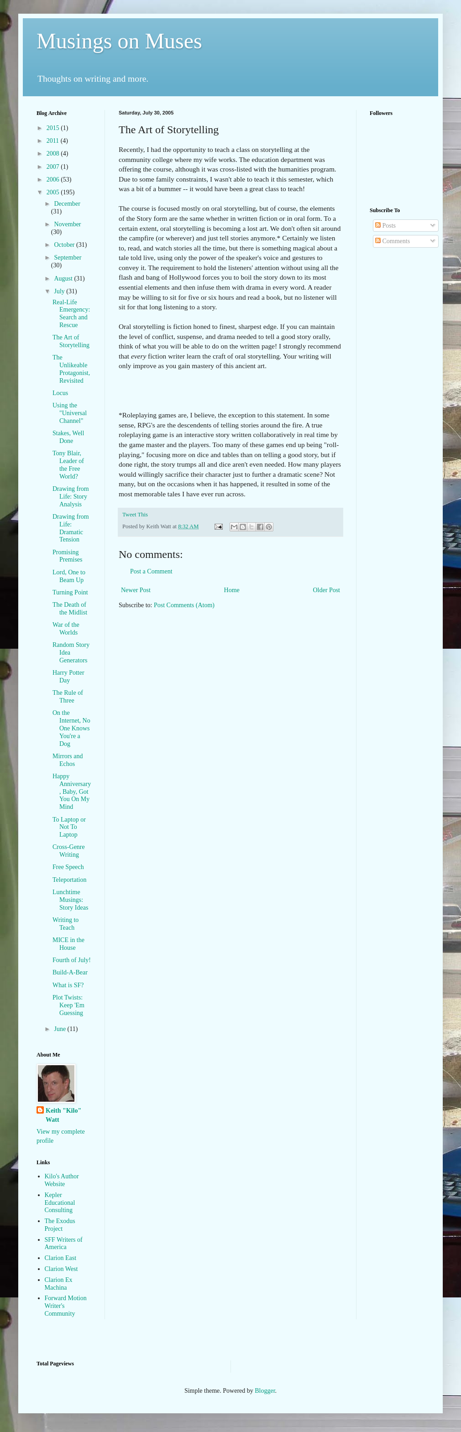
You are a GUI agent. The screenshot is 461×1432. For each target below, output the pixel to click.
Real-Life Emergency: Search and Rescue (71, 313)
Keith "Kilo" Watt (63, 1115)
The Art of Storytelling (70, 341)
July (60, 291)
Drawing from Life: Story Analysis (70, 496)
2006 (54, 179)
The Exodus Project (60, 1225)
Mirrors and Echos (67, 760)
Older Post (327, 590)
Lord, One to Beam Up (68, 576)
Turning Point (70, 592)
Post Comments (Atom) (184, 605)
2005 (54, 192)
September (67, 257)
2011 (54, 140)
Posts (385, 225)
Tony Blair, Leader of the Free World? (68, 464)
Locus (60, 393)
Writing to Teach (65, 923)
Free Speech (68, 867)
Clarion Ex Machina (59, 1283)
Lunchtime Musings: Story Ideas (70, 900)
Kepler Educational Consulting (60, 1203)
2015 (54, 128)
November (67, 224)
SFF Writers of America (64, 1243)
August (64, 278)
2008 (54, 153)
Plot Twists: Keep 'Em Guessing (68, 1005)
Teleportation (69, 879)
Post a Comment (151, 571)
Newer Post (136, 590)
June (60, 1029)
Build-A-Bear (70, 972)
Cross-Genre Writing (68, 851)
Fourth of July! (71, 960)
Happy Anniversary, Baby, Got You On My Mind (71, 791)
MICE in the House (68, 944)
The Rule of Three (67, 696)
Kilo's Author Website (62, 1180)
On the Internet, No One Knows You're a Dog (71, 728)
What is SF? (68, 985)
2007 (54, 166)
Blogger (265, 1390)
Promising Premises (67, 556)
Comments (392, 241)
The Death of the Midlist (69, 608)
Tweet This (135, 514)
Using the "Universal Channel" (69, 413)
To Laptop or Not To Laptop (69, 827)
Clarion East (61, 1258)
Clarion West (61, 1268)
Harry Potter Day (68, 676)
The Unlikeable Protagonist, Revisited (71, 369)
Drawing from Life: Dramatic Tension (70, 528)
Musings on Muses (119, 41)
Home (232, 590)
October (65, 244)
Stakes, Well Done (68, 437)
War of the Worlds (65, 628)
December (67, 203)
